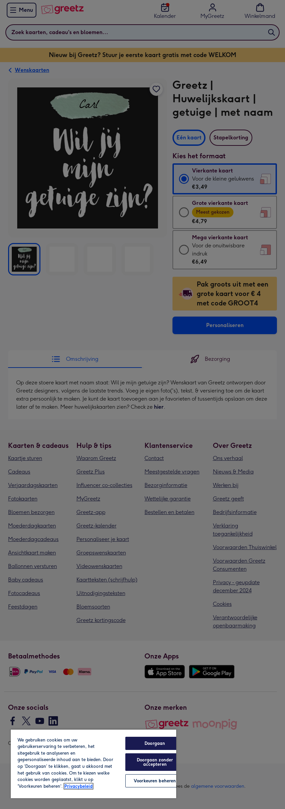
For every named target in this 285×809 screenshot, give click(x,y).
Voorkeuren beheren (155, 780)
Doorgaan (155, 743)
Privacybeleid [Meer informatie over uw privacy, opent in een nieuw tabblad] (78, 786)
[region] (93, 763)
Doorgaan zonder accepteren (155, 762)
